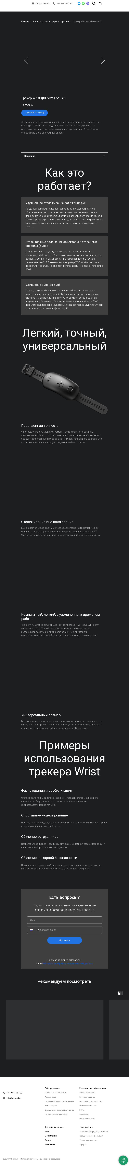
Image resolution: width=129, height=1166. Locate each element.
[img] (107, 3)
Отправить (64, 940)
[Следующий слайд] (103, 60)
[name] (64, 920)
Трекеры (65, 21)
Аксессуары (51, 21)
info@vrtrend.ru (43, 3)
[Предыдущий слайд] (26, 60)
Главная (25, 21)
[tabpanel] (64, 179)
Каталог (37, 21)
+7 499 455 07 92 (64, 3)
